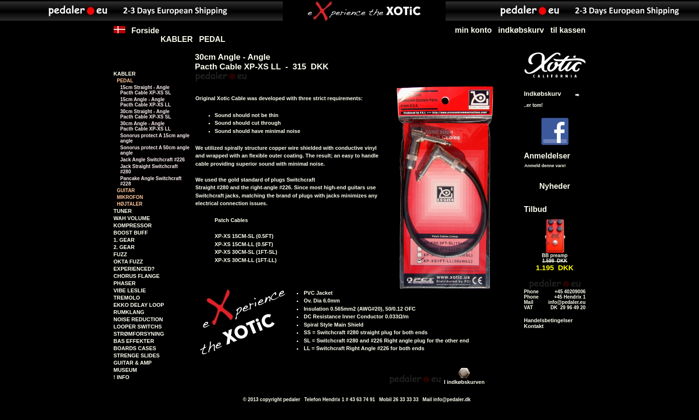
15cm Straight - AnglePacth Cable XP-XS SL (145, 90)
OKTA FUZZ (128, 261)
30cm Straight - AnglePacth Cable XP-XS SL (145, 114)
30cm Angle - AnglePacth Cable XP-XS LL (145, 126)
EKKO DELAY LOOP (139, 305)
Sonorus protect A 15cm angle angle (155, 138)
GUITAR (126, 190)
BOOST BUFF (131, 233)
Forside (136, 34)
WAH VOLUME (132, 218)
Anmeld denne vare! (545, 165)
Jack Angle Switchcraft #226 (152, 159)
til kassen (568, 30)
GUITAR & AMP (133, 363)
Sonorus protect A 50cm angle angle (155, 150)
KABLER (176, 39)
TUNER (123, 211)
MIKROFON (130, 197)
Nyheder (554, 186)
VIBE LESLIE (130, 290)
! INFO (122, 377)
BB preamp (554, 255)
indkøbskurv (521, 30)
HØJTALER (130, 204)
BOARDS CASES (135, 348)
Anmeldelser (547, 156)
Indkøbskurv (542, 93)
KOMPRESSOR (133, 225)
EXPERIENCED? (134, 269)
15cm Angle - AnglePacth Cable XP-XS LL (145, 102)
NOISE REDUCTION (138, 319)
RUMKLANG (129, 312)
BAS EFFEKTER (134, 341)
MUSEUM (125, 370)
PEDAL (212, 39)
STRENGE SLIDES (137, 355)
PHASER (125, 283)
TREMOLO (127, 298)
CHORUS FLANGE (137, 276)
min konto (473, 30)
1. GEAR (124, 240)
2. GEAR (124, 247)
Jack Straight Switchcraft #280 (149, 169)
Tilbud (535, 209)
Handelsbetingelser (548, 320)
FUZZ (120, 254)
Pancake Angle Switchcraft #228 (151, 181)
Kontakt (534, 326)
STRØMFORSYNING (139, 334)
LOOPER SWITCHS (138, 326)
